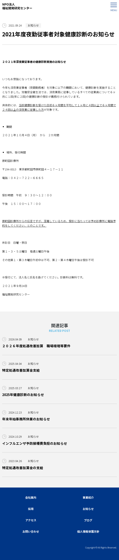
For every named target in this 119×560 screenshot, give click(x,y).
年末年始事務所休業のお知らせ (26, 419)
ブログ (88, 520)
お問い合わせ (30, 531)
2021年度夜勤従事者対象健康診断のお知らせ (58, 34)
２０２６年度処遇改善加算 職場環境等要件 (36, 345)
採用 (31, 509)
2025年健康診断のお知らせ (23, 394)
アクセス (30, 520)
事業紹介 (88, 497)
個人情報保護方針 (88, 531)
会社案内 (30, 497)
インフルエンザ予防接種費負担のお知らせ (34, 443)
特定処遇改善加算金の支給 (22, 467)
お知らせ (33, 25)
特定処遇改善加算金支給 (21, 370)
